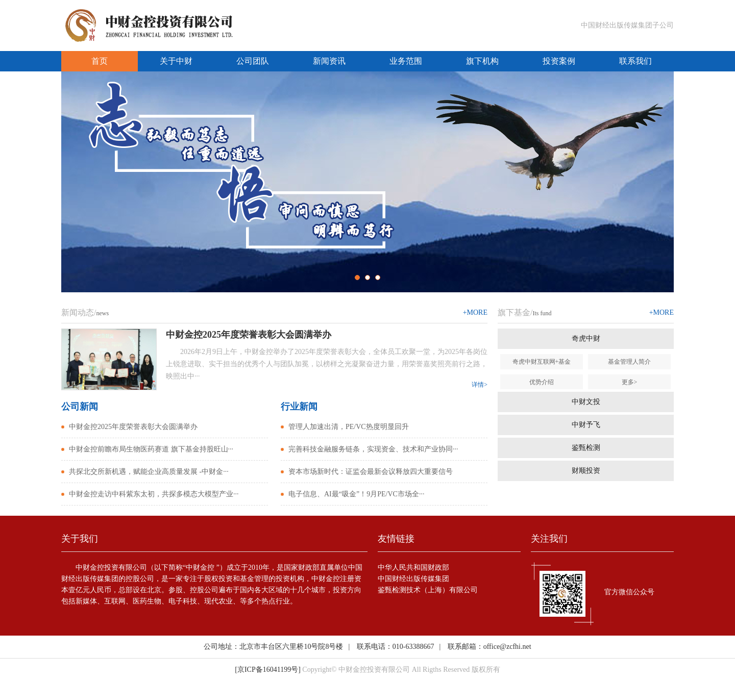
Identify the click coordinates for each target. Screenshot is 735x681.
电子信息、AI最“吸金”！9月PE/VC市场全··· (356, 494)
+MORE (475, 312)
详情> (479, 384)
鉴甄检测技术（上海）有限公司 (428, 590)
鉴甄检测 (586, 447)
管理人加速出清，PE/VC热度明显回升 (348, 427)
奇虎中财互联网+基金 (541, 361)
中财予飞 (586, 424)
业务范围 (405, 61)
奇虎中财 (586, 338)
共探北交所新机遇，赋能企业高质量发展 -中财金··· (149, 471)
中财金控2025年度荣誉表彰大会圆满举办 (133, 427)
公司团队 (252, 61)
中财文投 (586, 402)
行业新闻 (299, 406)
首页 (99, 61)
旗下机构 (482, 61)
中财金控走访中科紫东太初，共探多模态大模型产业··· (154, 494)
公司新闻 (79, 406)
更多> (630, 382)
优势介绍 (541, 382)
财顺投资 (586, 470)
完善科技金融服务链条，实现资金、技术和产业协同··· (373, 449)
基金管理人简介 (629, 361)
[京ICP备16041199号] (268, 669)
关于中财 (176, 61)
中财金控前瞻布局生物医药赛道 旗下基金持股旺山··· (151, 449)
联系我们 (635, 61)
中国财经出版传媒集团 (413, 579)
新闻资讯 (329, 61)
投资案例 (559, 61)
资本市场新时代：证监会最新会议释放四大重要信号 (370, 471)
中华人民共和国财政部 (413, 567)
